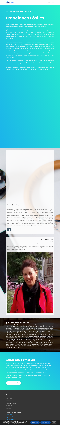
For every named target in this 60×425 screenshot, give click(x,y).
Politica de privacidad (12, 416)
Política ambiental (11, 419)
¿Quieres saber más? (13, 383)
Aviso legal (9, 414)
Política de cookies (11, 417)
